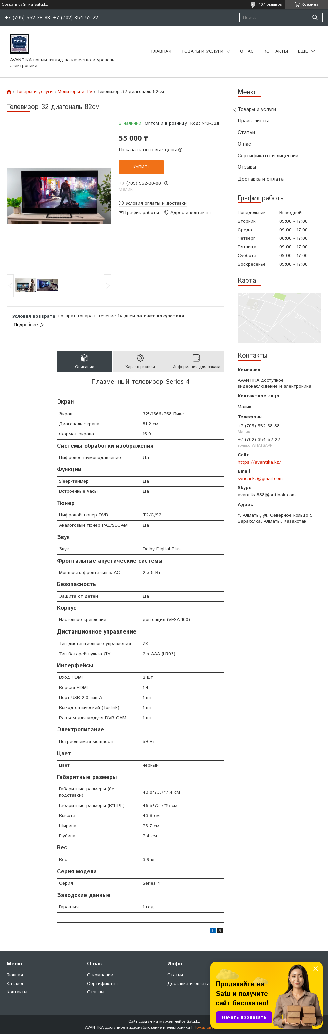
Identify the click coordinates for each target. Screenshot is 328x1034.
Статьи (246, 132)
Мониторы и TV (75, 91)
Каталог (15, 983)
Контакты (276, 51)
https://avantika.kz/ (259, 462)
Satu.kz (193, 1021)
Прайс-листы (253, 120)
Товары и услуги (202, 51)
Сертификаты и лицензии (268, 155)
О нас (247, 51)
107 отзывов (270, 4)
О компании (100, 975)
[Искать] (314, 17)
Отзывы (247, 167)
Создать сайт (14, 4)
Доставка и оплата (261, 179)
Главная (161, 51)
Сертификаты (102, 983)
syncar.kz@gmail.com (260, 478)
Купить (142, 167)
